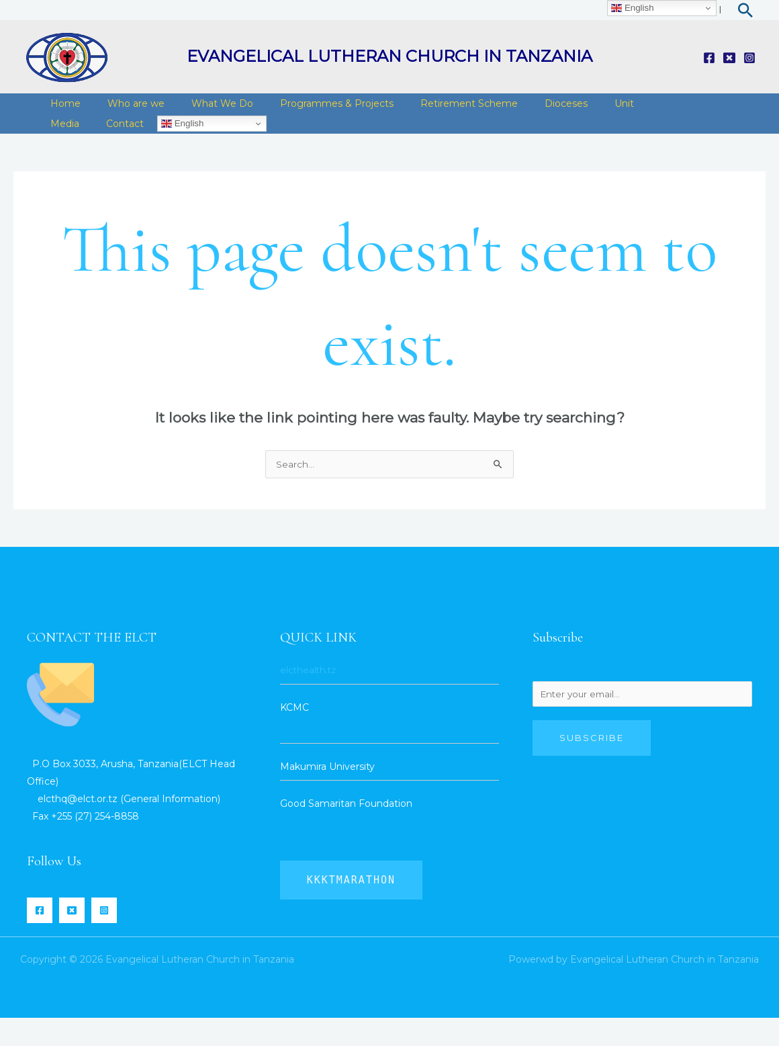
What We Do (205, 110)
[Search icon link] (745, 10)
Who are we (125, 110)
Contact (66, 144)
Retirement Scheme (439, 110)
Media (624, 110)
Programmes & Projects (313, 110)
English (120, 143)
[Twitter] (729, 58)
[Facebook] (709, 58)
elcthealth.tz (309, 698)
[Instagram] (749, 58)
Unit (580, 110)
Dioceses (529, 110)
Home (62, 110)
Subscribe (591, 767)
